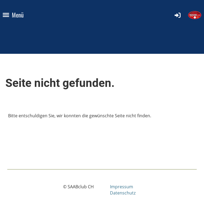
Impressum (121, 187)
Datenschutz (123, 193)
